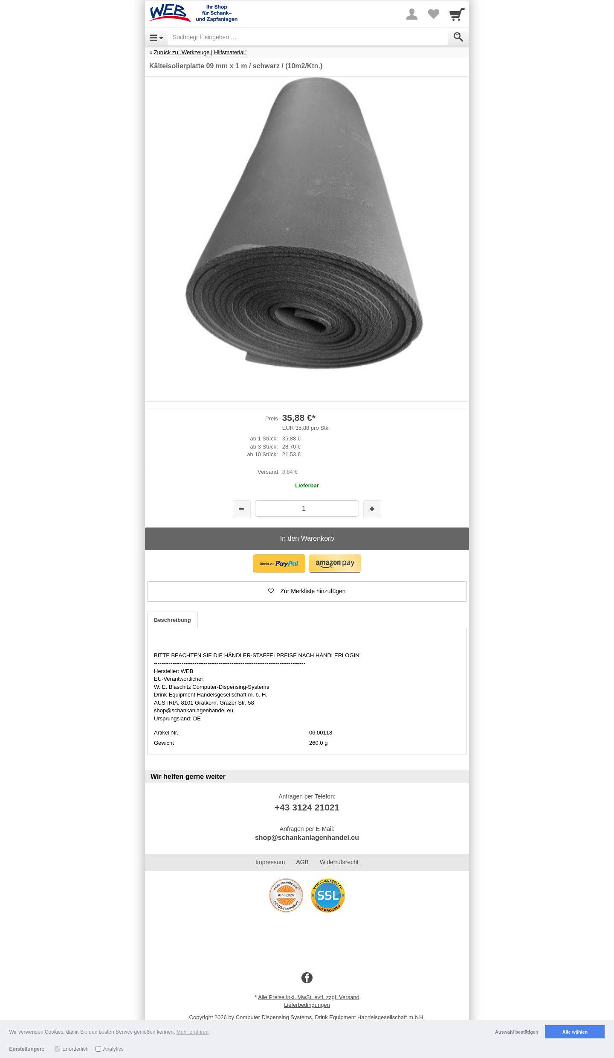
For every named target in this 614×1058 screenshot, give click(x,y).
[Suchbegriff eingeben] (308, 37)
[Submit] (458, 37)
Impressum (270, 862)
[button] (279, 563)
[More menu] (412, 14)
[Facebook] (307, 978)
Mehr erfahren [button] (193, 1032)
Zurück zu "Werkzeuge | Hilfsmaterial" (200, 52)
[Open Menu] (156, 37)
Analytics (113, 1049)
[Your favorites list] (433, 14)
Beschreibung (172, 620)
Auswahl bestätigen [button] (516, 1032)
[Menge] (307, 508)
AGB (302, 862)
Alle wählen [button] (575, 1032)
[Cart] (457, 14)
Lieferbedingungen (307, 1005)
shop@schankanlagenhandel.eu (307, 837)
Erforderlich (75, 1049)
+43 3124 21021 (307, 807)
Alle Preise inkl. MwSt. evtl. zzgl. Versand (308, 997)
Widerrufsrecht (339, 862)
